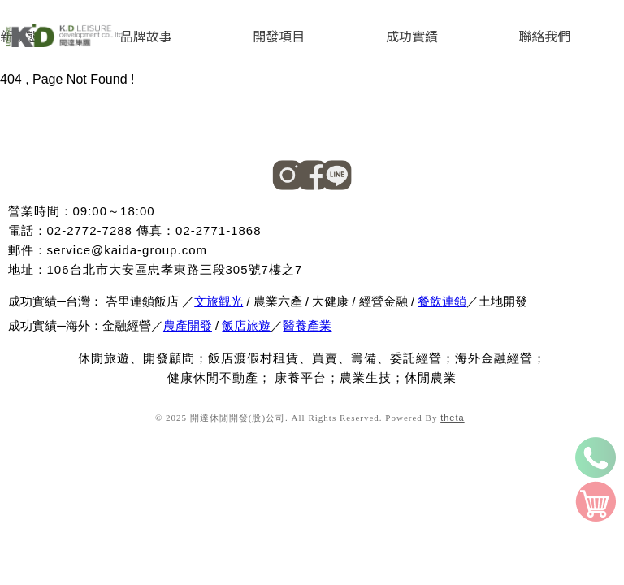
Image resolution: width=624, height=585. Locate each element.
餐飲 (430, 301)
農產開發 (187, 325)
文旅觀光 (218, 301)
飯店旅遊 (246, 325)
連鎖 (454, 301)
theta (452, 417)
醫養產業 (307, 325)
